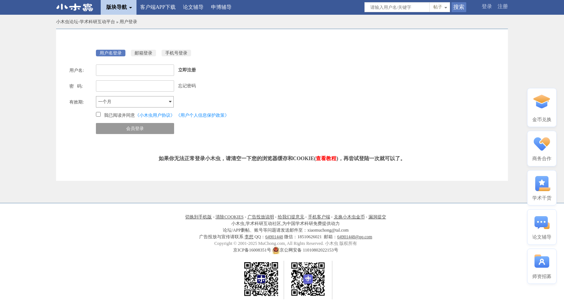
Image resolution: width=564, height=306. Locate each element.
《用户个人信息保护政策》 (202, 115)
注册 (503, 6)
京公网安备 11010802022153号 (305, 250)
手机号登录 (176, 53)
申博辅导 (221, 7)
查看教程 (326, 158)
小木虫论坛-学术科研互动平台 (85, 21)
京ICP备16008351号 (252, 250)
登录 (487, 6)
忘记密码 (187, 85)
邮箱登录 (143, 53)
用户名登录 (111, 53)
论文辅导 (193, 7)
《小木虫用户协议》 (155, 115)
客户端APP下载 (158, 7)
